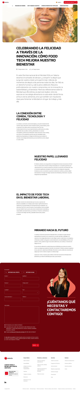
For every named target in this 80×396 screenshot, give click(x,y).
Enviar (34, 345)
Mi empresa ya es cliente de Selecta (14, 324)
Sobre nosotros (26, 360)
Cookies (74, 388)
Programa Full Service (55, 363)
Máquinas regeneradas (55, 368)
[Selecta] (5, 2)
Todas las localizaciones (69, 360)
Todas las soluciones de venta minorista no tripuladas (42, 370)
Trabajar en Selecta (27, 374)
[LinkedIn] (5, 382)
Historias (25, 371)
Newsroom (25, 376)
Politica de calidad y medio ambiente (51, 388)
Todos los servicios (54, 360)
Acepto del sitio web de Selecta (21, 332)
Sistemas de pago (54, 371)
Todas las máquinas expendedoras (41, 361)
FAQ (52, 377)
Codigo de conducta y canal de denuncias (65, 388)
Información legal (33, 388)
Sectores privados (68, 366)
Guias (66, 368)
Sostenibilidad (26, 363)
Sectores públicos (68, 363)
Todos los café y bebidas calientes (42, 365)
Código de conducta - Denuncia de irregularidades (27, 367)
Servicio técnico (54, 366)
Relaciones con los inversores (27, 380)
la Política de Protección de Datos (17, 332)
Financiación (53, 374)
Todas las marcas (40, 373)
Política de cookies (26, 388)
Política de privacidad (40, 388)
